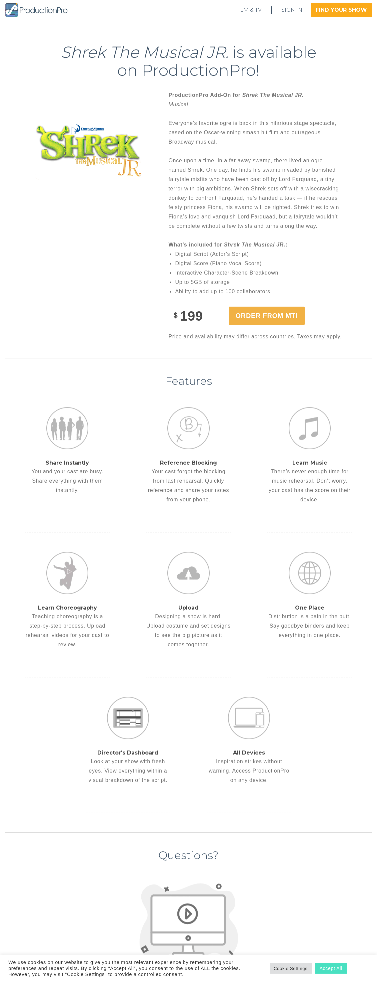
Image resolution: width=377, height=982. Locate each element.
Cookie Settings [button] (291, 968)
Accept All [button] (331, 968)
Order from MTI (267, 315)
